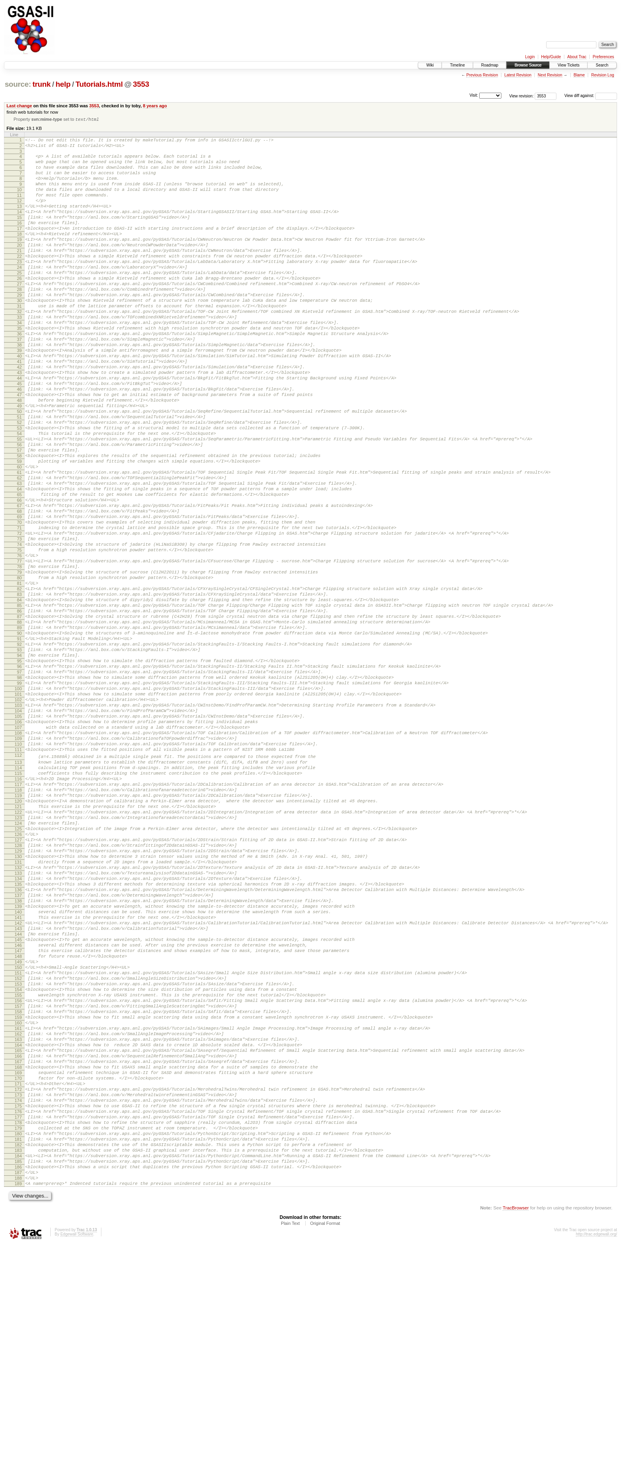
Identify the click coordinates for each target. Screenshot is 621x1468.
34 (19, 361)
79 (19, 664)
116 (18, 914)
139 (18, 1068)
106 (18, 846)
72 (19, 617)
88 (19, 725)
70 (19, 604)
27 (19, 314)
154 (18, 1169)
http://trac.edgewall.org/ (596, 1457)
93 (19, 758)
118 (18, 927)
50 (19, 469)
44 (19, 429)
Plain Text (290, 1446)
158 (18, 1196)
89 (19, 731)
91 (19, 745)
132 (18, 1021)
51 (19, 476)
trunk (41, 84)
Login (530, 57)
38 (19, 388)
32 (19, 348)
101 (18, 812)
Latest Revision (517, 75)
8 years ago (155, 105)
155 (18, 1176)
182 (18, 1358)
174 (18, 1304)
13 (19, 220)
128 (18, 994)
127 (18, 988)
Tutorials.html (98, 84)
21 (19, 274)
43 (19, 422)
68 (19, 590)
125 (18, 974)
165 (18, 1243)
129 (18, 1001)
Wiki (430, 65)
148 (18, 1129)
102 (18, 819)
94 (19, 765)
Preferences (603, 57)
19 (19, 260)
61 (19, 543)
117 (18, 920)
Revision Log (602, 75)
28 (19, 321)
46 (19, 442)
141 (18, 1082)
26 (19, 307)
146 (18, 1116)
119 (18, 934)
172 (18, 1291)
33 (19, 354)
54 (19, 496)
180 (18, 1344)
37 (19, 381)
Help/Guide (551, 57)
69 (19, 597)
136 (18, 1048)
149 (18, 1136)
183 (18, 1365)
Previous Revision (482, 75)
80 (19, 671)
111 (18, 880)
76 (19, 644)
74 (19, 630)
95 (19, 772)
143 (18, 1095)
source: (18, 84)
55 (19, 503)
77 (19, 651)
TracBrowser (516, 1430)
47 (19, 449)
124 (18, 967)
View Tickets (568, 65)
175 (18, 1311)
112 (18, 886)
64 (19, 563)
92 (19, 752)
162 (18, 1223)
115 (18, 907)
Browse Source (527, 65)
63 (19, 556)
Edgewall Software (76, 1457)
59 (19, 529)
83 (19, 691)
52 (19, 482)
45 (19, 435)
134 (18, 1035)
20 (19, 267)
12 (19, 213)
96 (19, 779)
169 (18, 1270)
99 (19, 799)
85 (19, 705)
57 (19, 516)
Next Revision (550, 75)
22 (19, 280)
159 (18, 1203)
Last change (19, 105)
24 (19, 294)
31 (19, 341)
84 (19, 698)
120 (18, 941)
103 (18, 826)
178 (18, 1331)
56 (19, 509)
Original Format (325, 1446)
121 (18, 947)
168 (18, 1264)
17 (19, 247)
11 (19, 206)
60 (19, 536)
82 (19, 684)
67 (19, 583)
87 (19, 718)
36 (19, 375)
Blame (579, 75)
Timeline (457, 65)
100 (18, 805)
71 (19, 610)
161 (18, 1217)
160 (18, 1210)
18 (19, 253)
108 (18, 859)
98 (19, 792)
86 (19, 711)
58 (19, 523)
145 (18, 1109)
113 (18, 893)
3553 (141, 84)
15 (19, 233)
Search (602, 65)
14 (19, 227)
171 (18, 1284)
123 (18, 961)
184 (18, 1371)
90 (19, 738)
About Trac (576, 57)
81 (19, 678)
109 (18, 866)
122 (18, 954)
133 (18, 1028)
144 (18, 1102)
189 (18, 1405)
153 (18, 1163)
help (62, 84)
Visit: (473, 95)
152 (18, 1156)
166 (18, 1250)
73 (19, 624)
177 (18, 1324)
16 (19, 240)
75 (19, 637)
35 (19, 368)
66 (19, 577)
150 (18, 1143)
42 (19, 415)
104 (18, 832)
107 (18, 853)
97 (19, 785)
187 (18, 1392)
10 (19, 200)
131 (18, 1015)
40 (19, 402)
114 (18, 900)
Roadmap (489, 65)
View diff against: (590, 95)
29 (19, 328)
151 (18, 1149)
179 (18, 1338)
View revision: (521, 95)
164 (18, 1237)
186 (18, 1385)
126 (18, 981)
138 (18, 1062)
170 (18, 1277)
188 (18, 1398)
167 (18, 1257)
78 (19, 657)
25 (19, 301)
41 (19, 408)
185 (18, 1378)
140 (18, 1075)
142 (18, 1089)
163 (18, 1230)
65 (19, 570)
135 (18, 1042)
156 (18, 1183)
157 (18, 1190)
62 (19, 550)
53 (19, 489)
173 (18, 1297)
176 (18, 1318)
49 (19, 462)
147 (18, 1122)
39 (19, 395)
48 (19, 455)
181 (18, 1351)
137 (18, 1055)
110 (18, 873)
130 (18, 1008)
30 (19, 334)
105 (18, 839)
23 (19, 287)
